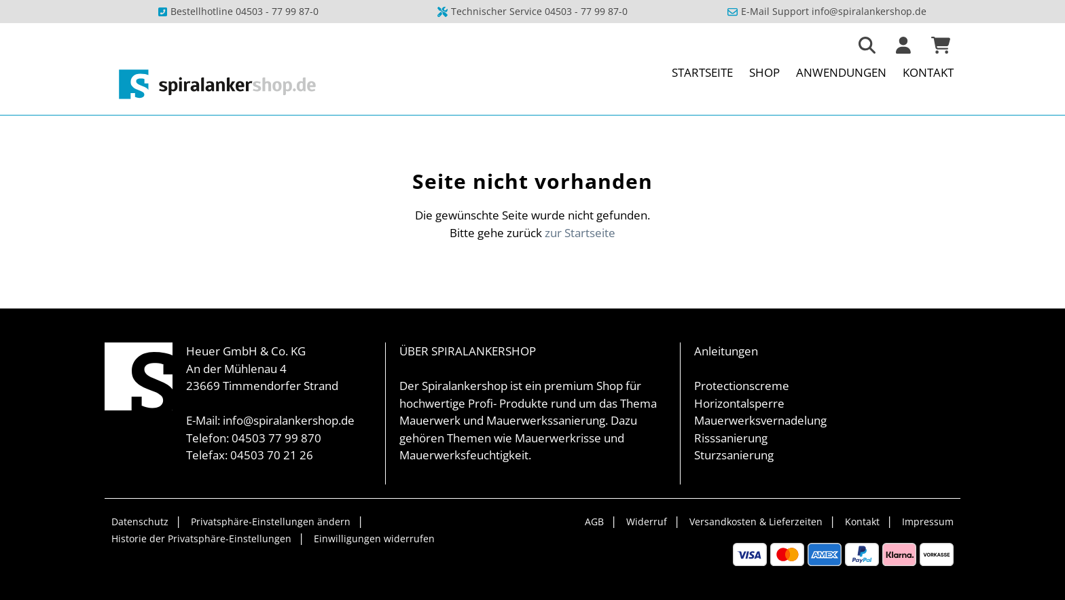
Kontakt (928, 72)
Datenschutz (139, 521)
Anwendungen (841, 72)
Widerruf (646, 521)
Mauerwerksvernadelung (760, 420)
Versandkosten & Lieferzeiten (756, 521)
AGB (594, 521)
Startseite (702, 72)
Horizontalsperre (739, 403)
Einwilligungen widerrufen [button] (374, 538)
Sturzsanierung (734, 455)
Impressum (928, 521)
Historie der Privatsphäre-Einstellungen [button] (201, 538)
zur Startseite (580, 233)
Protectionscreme (741, 385)
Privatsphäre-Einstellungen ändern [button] (270, 521)
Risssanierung (731, 438)
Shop (764, 72)
